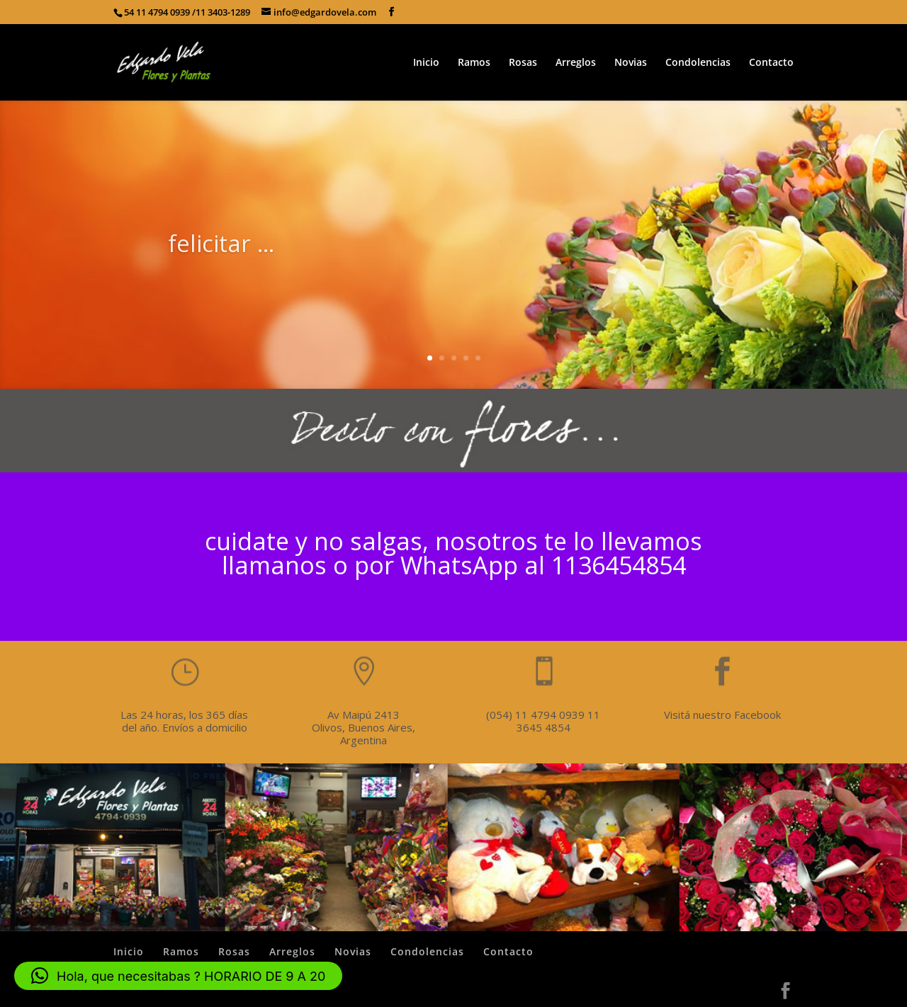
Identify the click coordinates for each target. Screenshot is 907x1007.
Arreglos (576, 63)
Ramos (474, 63)
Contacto (771, 63)
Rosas (523, 63)
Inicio (426, 63)
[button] (178, 976)
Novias (630, 63)
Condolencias (698, 63)
